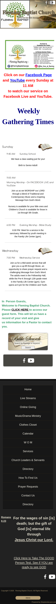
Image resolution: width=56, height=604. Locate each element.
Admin (28, 598)
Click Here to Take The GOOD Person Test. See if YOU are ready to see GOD (34, 562)
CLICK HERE (20, 309)
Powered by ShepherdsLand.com (44, 602)
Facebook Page (39, 75)
